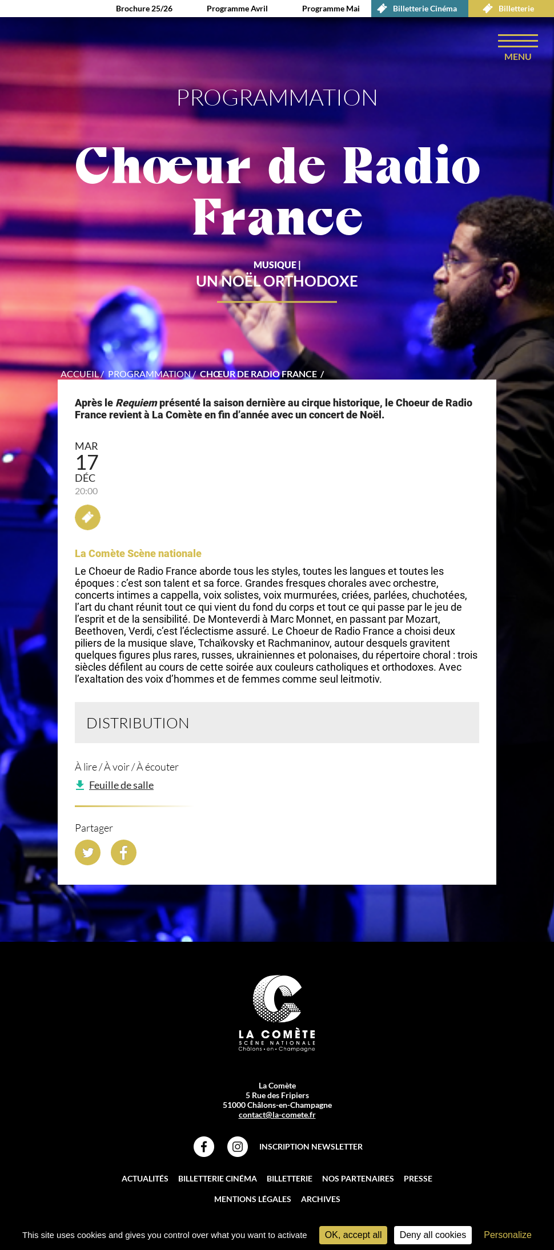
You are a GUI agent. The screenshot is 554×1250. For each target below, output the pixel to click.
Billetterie (505, 8)
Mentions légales (252, 1199)
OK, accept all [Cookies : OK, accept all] (353, 1235)
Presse (418, 1178)
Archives (320, 1199)
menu (518, 56)
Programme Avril (237, 8)
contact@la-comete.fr (277, 1114)
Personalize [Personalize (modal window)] (508, 1235)
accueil (80, 373)
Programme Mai (331, 8)
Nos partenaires (358, 1178)
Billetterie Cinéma (414, 8)
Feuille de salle (121, 785)
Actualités (145, 1178)
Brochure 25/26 (144, 8)
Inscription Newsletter (311, 1146)
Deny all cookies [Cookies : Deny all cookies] (433, 1235)
